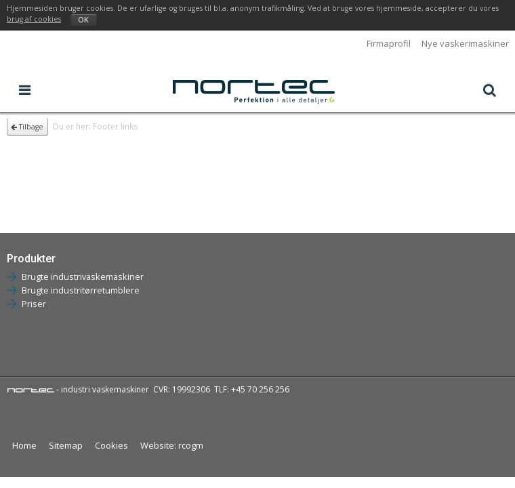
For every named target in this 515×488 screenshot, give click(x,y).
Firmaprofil (389, 43)
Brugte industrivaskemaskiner (83, 276)
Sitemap (66, 445)
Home (24, 445)
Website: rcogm (171, 445)
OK (83, 19)
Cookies (111, 445)
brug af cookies (34, 19)
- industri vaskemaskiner (78, 389)
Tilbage (27, 126)
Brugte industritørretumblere (81, 290)
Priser (34, 304)
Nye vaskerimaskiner (465, 43)
